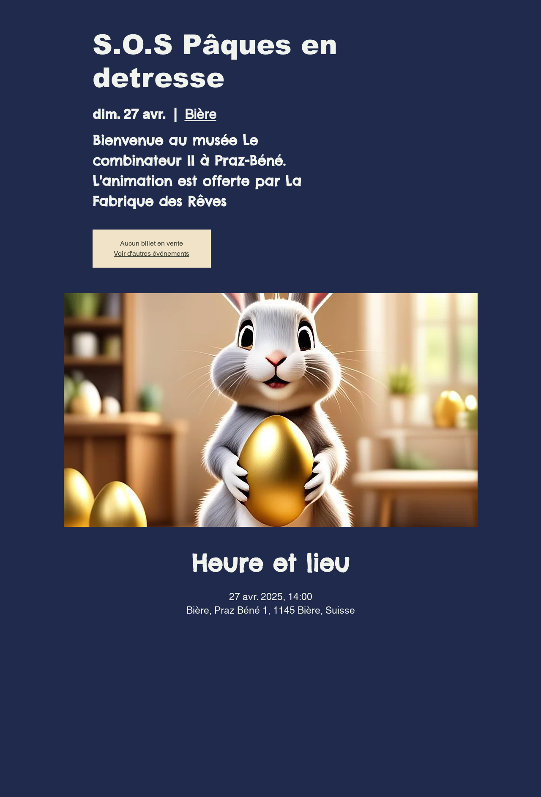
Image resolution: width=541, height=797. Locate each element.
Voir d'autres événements (151, 253)
